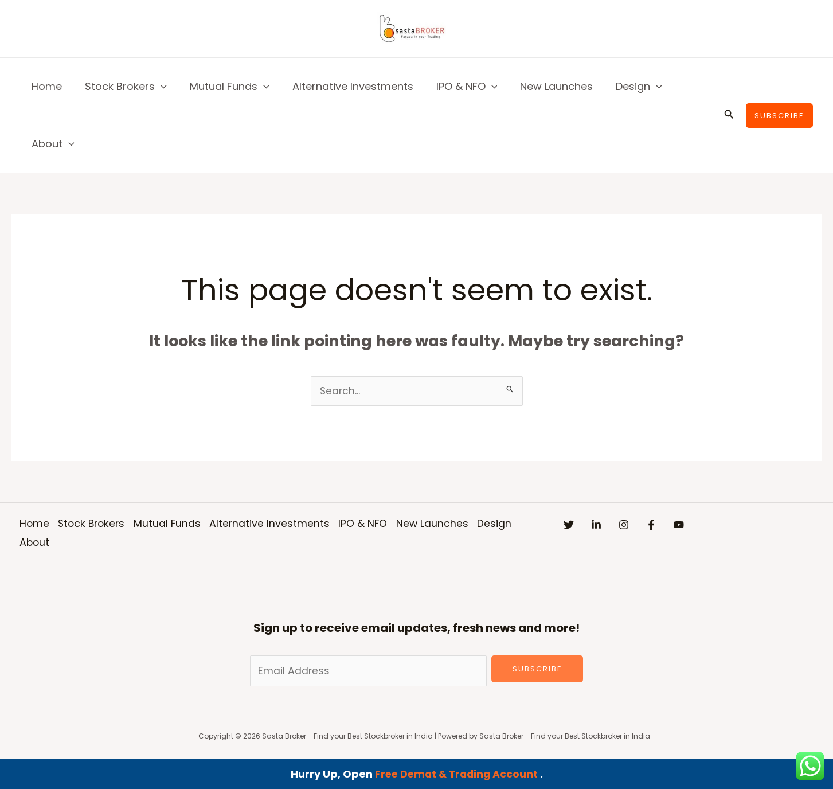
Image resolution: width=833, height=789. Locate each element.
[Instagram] (647, 525)
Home (45, 86)
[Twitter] (569, 525)
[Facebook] (686, 525)
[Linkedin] (608, 525)
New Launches (543, 86)
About (51, 144)
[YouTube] (724, 525)
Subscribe (537, 669)
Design (624, 86)
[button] (157, 86)
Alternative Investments (344, 86)
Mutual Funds (224, 86)
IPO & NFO (456, 86)
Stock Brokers (122, 86)
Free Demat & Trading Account (457, 774)
